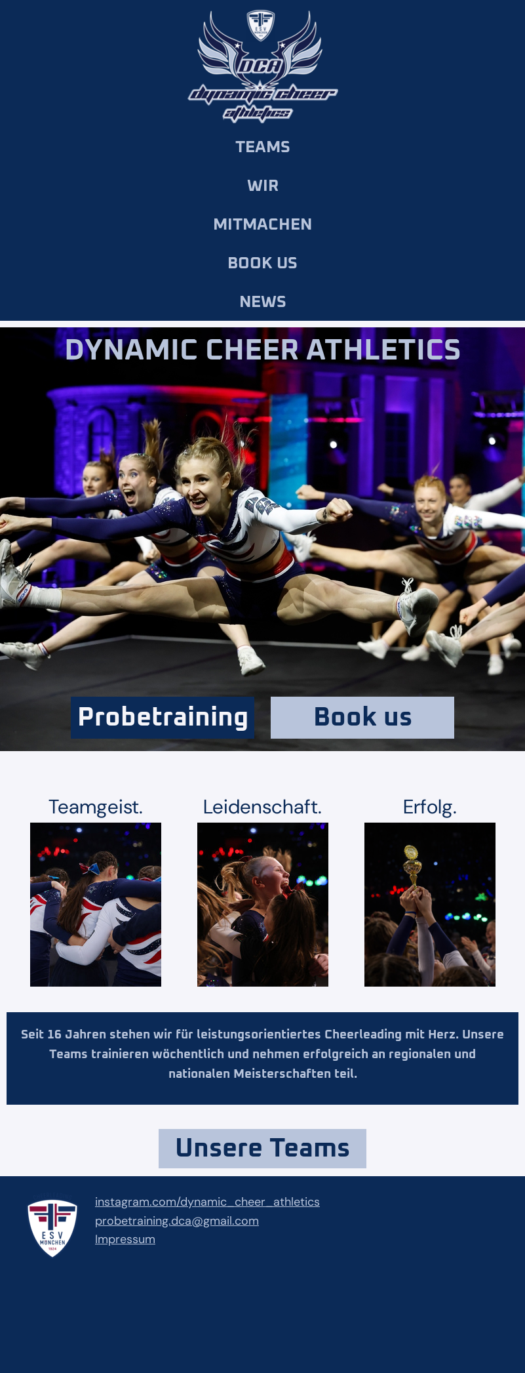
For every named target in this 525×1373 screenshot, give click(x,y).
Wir (263, 186)
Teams (262, 147)
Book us (262, 263)
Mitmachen (262, 224)
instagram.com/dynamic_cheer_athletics (207, 1202)
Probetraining (162, 718)
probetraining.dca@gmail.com (177, 1221)
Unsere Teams (262, 1149)
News (262, 302)
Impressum (125, 1239)
